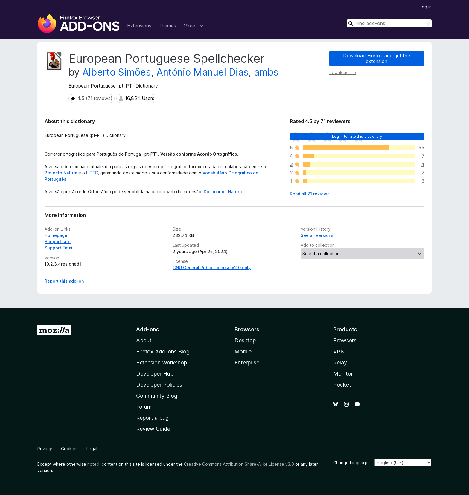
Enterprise (246, 362)
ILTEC (92, 172)
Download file (342, 72)
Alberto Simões (116, 72)
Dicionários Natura (223, 191)
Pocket (342, 384)
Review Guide (153, 429)
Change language (350, 462)
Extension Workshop (161, 362)
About (144, 340)
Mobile (243, 351)
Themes (167, 26)
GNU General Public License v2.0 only (212, 267)
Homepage (56, 235)
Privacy (44, 448)
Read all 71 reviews (310, 193)
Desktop (245, 340)
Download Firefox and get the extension (376, 58)
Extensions (139, 26)
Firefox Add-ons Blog (163, 351)
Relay (340, 362)
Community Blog (156, 396)
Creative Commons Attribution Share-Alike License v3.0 (239, 464)
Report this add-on (64, 280)
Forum (144, 407)
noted (93, 464)
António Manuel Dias (202, 72)
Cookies (69, 448)
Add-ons (147, 329)
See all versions (317, 235)
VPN (339, 351)
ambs (266, 72)
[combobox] (389, 23)
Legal (91, 448)
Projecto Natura (61, 172)
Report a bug (152, 418)
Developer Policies (159, 384)
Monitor (343, 373)
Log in (426, 6)
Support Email (59, 247)
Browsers (345, 340)
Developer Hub (154, 373)
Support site (58, 241)
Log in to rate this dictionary (357, 136)
